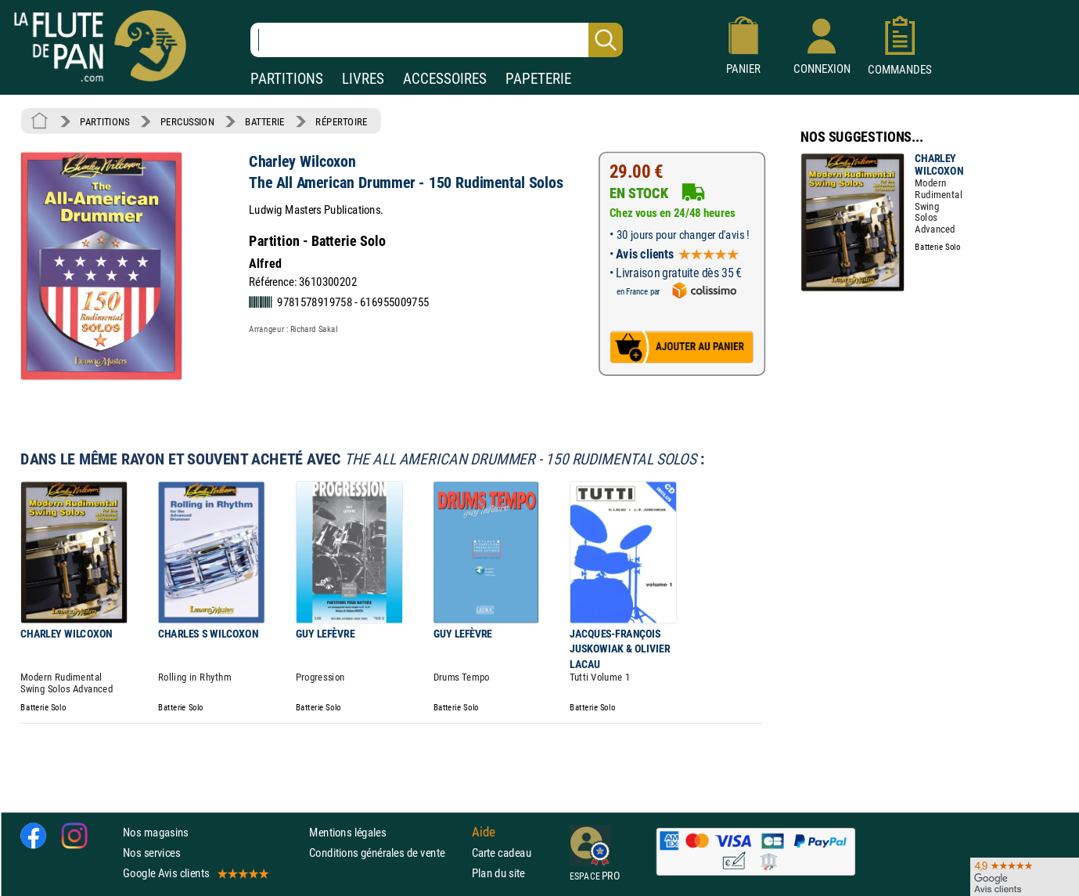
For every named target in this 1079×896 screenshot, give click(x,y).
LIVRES (363, 79)
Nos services (151, 852)
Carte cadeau (501, 852)
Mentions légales (347, 832)
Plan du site (498, 873)
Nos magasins (156, 832)
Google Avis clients (195, 873)
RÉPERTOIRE (341, 121)
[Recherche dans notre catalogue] (436, 40)
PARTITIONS (286, 79)
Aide (483, 832)
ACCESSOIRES (445, 79)
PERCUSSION (187, 121)
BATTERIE (265, 121)
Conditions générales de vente (387, 852)
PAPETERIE (538, 79)
